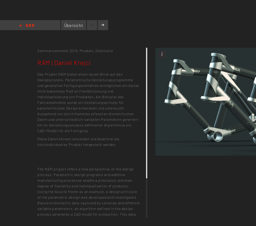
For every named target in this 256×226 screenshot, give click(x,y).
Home (26, 26)
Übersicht (73, 25)
